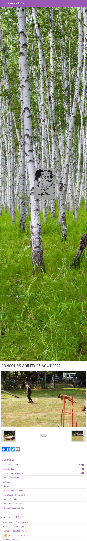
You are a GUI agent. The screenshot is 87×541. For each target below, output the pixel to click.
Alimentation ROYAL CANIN (14, 495)
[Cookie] (6, 536)
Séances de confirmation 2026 (15, 522)
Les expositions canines (43, 473)
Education (7, 486)
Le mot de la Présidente (13, 503)
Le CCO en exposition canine (15, 477)
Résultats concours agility (13, 526)
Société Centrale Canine (13, 490)
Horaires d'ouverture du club (15, 508)
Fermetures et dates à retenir (15, 531)
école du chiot (43, 469)
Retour (43, 436)
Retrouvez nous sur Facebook (15, 535)
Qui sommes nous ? (43, 464)
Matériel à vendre (10, 499)
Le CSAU (6, 482)
